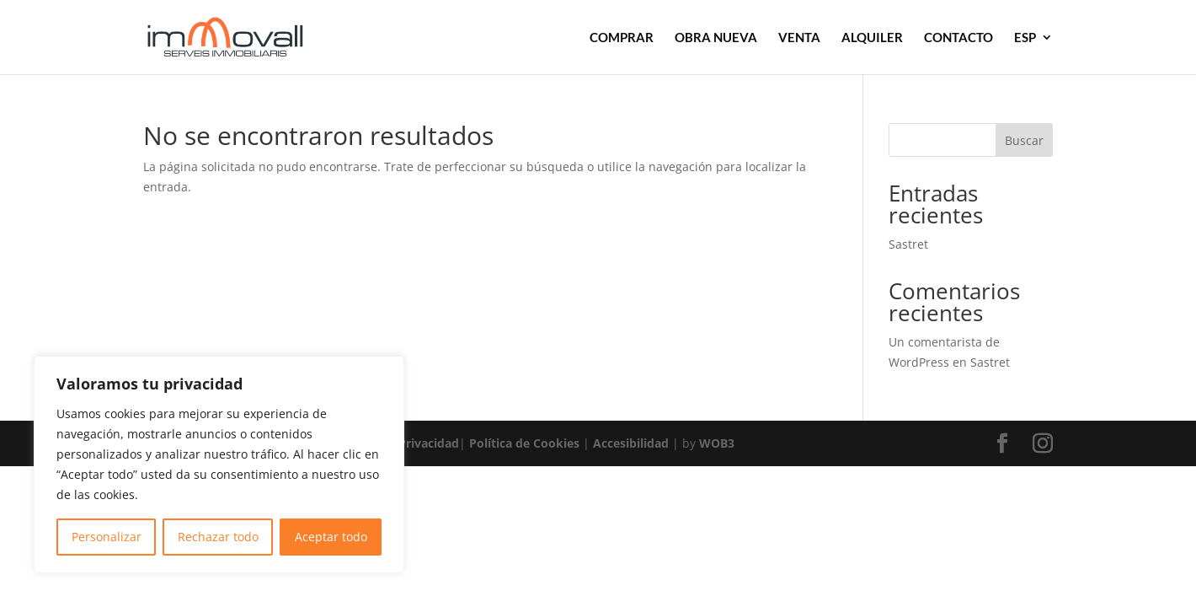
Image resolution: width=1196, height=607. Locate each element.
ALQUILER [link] (872, 38)
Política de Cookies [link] (524, 443)
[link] (248, 36)
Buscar (1024, 140)
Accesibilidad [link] (631, 443)
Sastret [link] (908, 244)
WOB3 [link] (716, 443)
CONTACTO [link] (958, 38)
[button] (1002, 443)
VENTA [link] (799, 38)
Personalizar (106, 537)
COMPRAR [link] (622, 38)
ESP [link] (1025, 38)
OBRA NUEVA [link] (716, 38)
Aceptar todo (331, 537)
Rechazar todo (218, 537)
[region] (219, 464)
